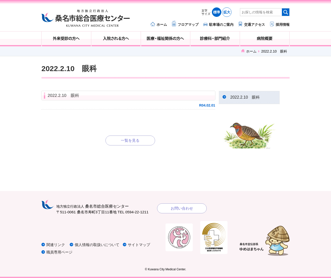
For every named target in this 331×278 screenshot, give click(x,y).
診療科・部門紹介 (215, 38)
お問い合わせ (182, 208)
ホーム (162, 24)
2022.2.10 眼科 (63, 95)
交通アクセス (254, 24)
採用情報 (283, 24)
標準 (216, 12)
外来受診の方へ (66, 38)
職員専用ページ (59, 252)
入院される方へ (116, 38)
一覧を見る (130, 140)
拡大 (226, 12)
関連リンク (55, 245)
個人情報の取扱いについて (97, 245)
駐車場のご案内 (221, 24)
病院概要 (264, 38)
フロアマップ (188, 24)
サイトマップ (139, 245)
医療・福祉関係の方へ (165, 38)
